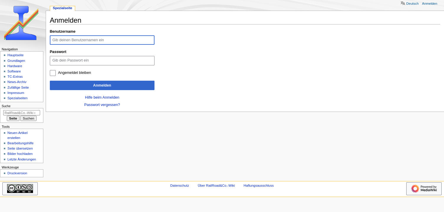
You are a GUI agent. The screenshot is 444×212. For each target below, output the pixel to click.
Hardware (14, 66)
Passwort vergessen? (102, 105)
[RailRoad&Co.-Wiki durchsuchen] (21, 112)
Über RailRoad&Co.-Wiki (216, 185)
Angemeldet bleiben (74, 73)
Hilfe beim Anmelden (102, 97)
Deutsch (412, 3)
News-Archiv (16, 82)
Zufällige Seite (18, 87)
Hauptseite (15, 55)
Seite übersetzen (20, 148)
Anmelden (102, 85)
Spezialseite (62, 8)
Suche (6, 106)
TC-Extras (15, 76)
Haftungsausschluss (259, 185)
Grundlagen (16, 60)
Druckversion (17, 173)
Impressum (15, 93)
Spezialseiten (17, 98)
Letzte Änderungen (21, 159)
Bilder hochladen (19, 153)
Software (14, 71)
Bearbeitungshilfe (20, 143)
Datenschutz (179, 185)
